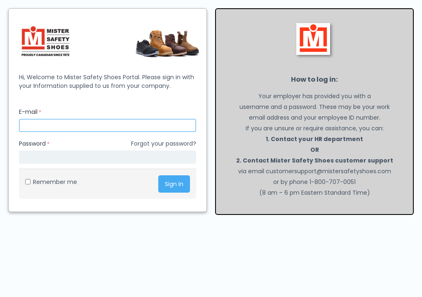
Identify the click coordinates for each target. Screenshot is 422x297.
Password (32, 143)
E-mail (28, 112)
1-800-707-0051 (332, 182)
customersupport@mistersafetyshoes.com (328, 171)
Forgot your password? (163, 143)
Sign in (174, 184)
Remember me (51, 182)
